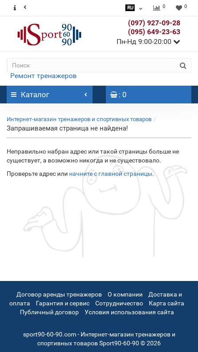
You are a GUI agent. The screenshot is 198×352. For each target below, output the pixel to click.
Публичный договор (49, 312)
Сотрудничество (119, 303)
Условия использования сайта (129, 312)
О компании (125, 294)
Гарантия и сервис (62, 303)
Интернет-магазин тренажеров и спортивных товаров (79, 119)
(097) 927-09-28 (154, 23)
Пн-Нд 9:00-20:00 (148, 41)
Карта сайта (166, 303)
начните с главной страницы (110, 173)
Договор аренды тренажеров (59, 294)
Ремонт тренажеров (43, 75)
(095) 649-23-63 (154, 32)
